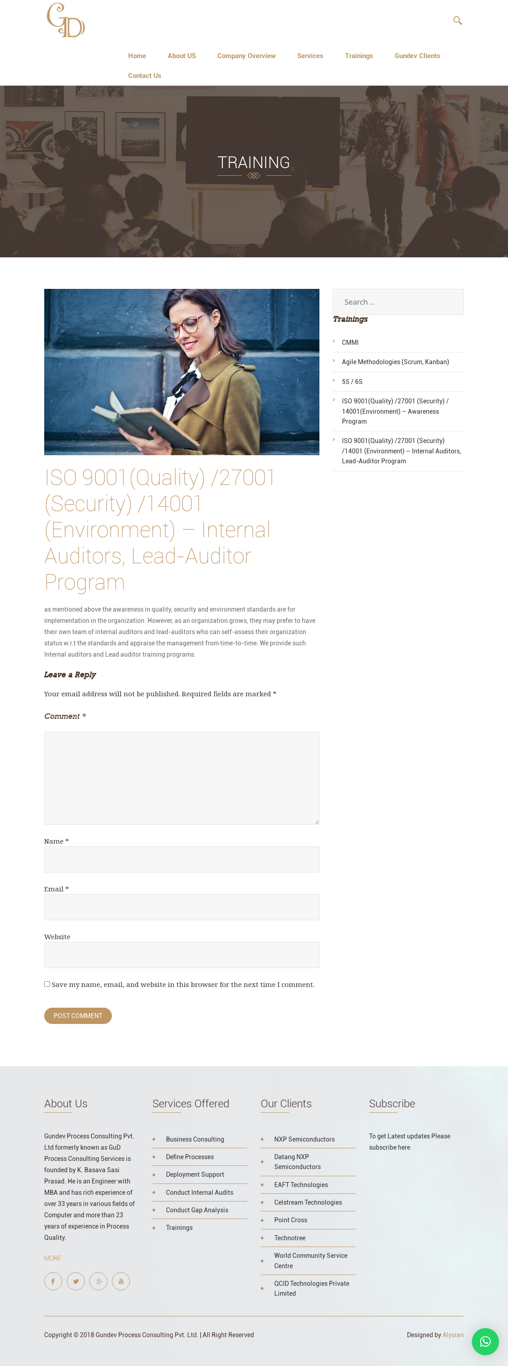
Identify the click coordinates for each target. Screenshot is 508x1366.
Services (310, 56)
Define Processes (190, 1156)
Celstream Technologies (308, 1202)
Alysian (453, 1335)
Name (56, 840)
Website (57, 936)
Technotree (289, 1238)
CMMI (350, 342)
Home (137, 56)
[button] (485, 1341)
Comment (65, 716)
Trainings (359, 56)
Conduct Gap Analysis (197, 1210)
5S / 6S (352, 381)
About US (182, 56)
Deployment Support (195, 1174)
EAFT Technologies (301, 1184)
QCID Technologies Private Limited (311, 1288)
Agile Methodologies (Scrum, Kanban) (395, 361)
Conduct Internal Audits (199, 1192)
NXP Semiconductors (304, 1139)
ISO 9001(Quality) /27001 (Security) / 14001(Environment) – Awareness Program (395, 411)
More (52, 1258)
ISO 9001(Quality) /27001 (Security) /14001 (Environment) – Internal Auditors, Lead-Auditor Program (401, 451)
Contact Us (145, 76)
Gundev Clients (417, 56)
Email (56, 888)
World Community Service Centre (310, 1260)
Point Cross (290, 1220)
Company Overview (246, 56)
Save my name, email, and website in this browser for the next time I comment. (183, 984)
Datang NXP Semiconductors (297, 1161)
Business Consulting (195, 1139)
